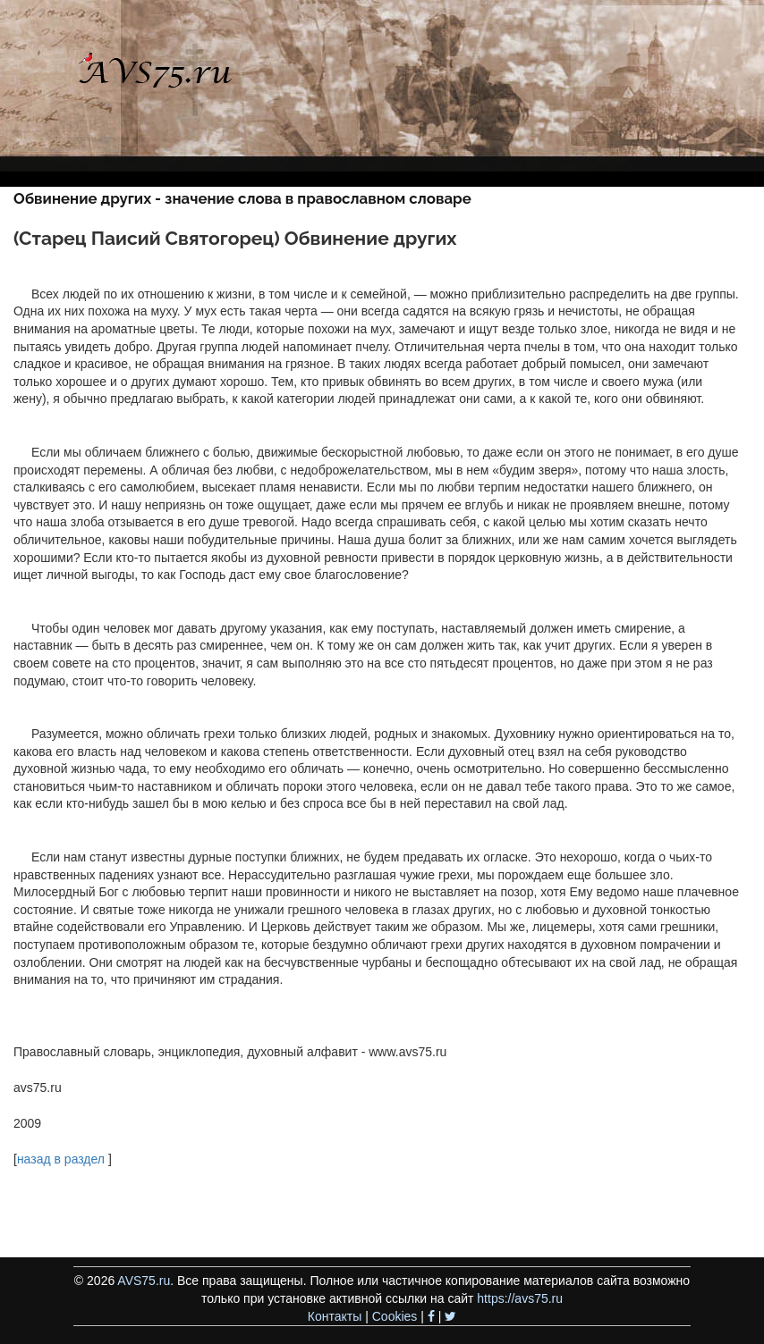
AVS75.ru (143, 1280)
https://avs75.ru (520, 1298)
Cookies (395, 1316)
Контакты (334, 1316)
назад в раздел (61, 1159)
